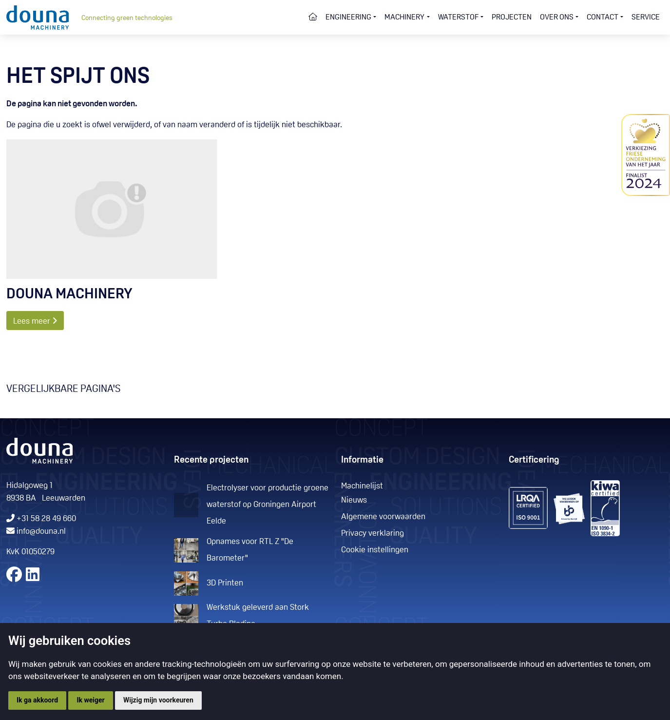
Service (646, 17)
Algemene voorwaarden (383, 517)
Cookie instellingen (374, 550)
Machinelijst (362, 486)
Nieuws (354, 500)
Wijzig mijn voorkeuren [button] (158, 700)
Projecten (512, 17)
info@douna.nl (41, 531)
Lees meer (35, 321)
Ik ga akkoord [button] (37, 700)
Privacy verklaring (372, 533)
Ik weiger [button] (90, 700)
